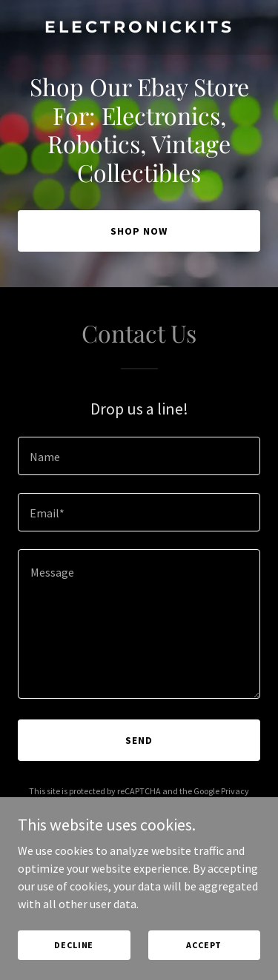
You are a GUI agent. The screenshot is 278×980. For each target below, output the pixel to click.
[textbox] (139, 456)
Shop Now (139, 231)
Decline (73, 944)
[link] (139, 28)
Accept (204, 944)
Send (139, 740)
